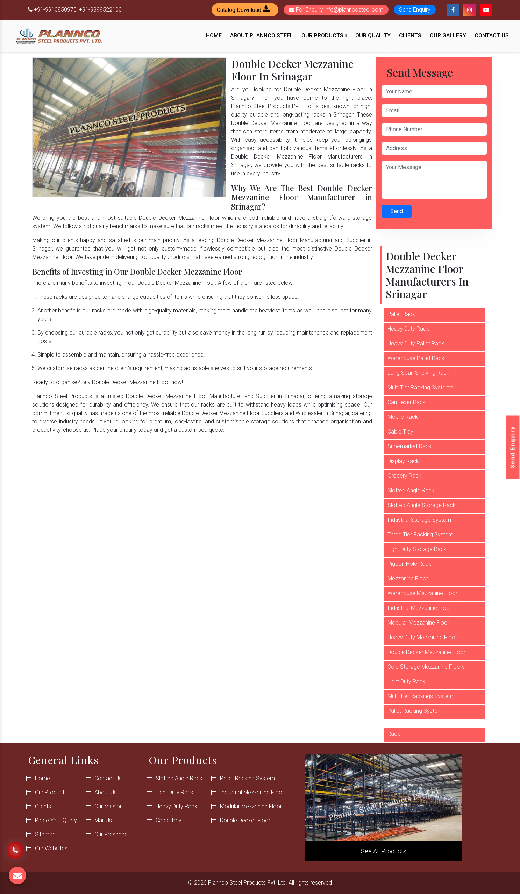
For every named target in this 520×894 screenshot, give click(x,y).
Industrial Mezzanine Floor (419, 608)
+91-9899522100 (100, 9)
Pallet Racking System (414, 711)
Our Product (49, 792)
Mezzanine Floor (407, 578)
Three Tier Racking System (420, 534)
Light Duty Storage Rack (417, 549)
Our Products (324, 35)
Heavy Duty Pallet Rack (415, 343)
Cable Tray (400, 431)
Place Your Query (56, 820)
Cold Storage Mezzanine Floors (426, 666)
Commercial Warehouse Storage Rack (427, 729)
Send (396, 211)
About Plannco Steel (261, 35)
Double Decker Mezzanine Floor (426, 652)
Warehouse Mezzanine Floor (422, 593)
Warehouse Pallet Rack (415, 358)
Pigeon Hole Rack (409, 564)
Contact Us (492, 35)
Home (214, 35)
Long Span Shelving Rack (418, 372)
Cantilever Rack (406, 402)
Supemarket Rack (409, 446)
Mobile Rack (402, 417)
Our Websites (51, 848)
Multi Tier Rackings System (420, 696)
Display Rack (403, 461)
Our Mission (108, 806)
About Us (105, 792)
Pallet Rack (401, 314)
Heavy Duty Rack (408, 328)
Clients (410, 35)
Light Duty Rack (406, 681)
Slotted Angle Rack (410, 490)
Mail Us (103, 820)
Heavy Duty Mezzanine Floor (422, 637)
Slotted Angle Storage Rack (421, 505)
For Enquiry (336, 9)
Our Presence (111, 834)
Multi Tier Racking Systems (420, 387)
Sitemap (45, 834)
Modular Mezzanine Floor (418, 622)
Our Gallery (448, 35)
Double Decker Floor (245, 820)
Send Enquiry (513, 447)
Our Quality (373, 35)
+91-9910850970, (56, 9)
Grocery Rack (404, 475)
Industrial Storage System (419, 519)
